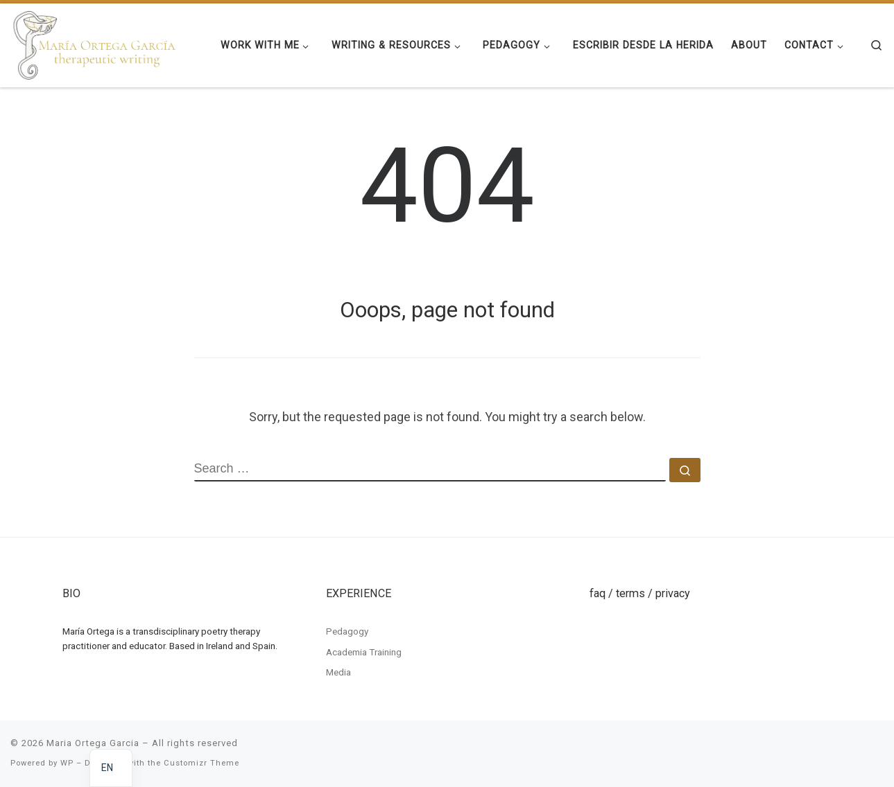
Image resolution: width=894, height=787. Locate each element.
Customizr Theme (201, 763)
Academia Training (364, 651)
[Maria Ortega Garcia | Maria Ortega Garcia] (94, 43)
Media (338, 672)
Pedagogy (347, 631)
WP (67, 763)
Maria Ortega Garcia (92, 743)
